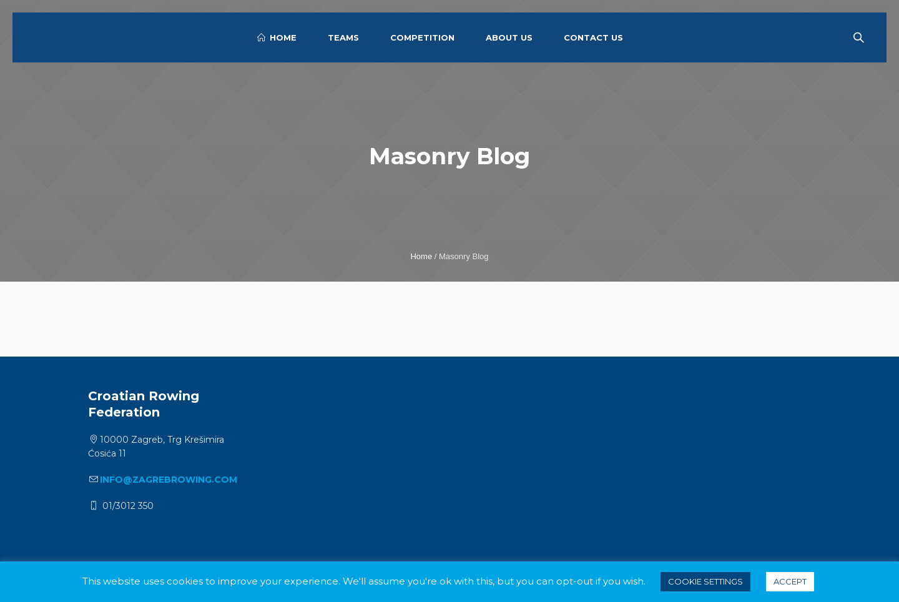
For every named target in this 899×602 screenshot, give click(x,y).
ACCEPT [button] (790, 581)
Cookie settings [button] (705, 581)
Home (421, 256)
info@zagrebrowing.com (168, 479)
